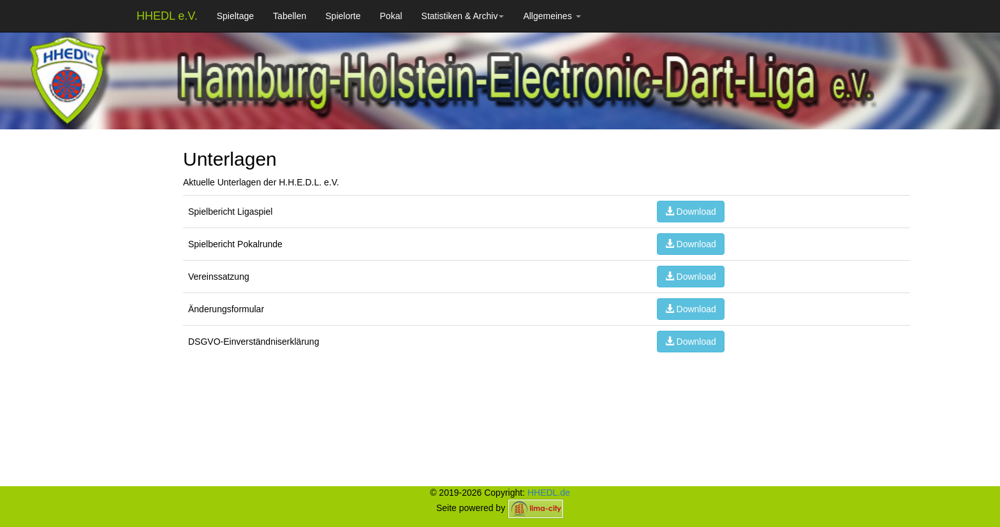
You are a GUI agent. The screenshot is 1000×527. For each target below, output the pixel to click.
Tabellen (289, 16)
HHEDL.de (548, 492)
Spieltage (235, 16)
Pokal (391, 16)
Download (690, 211)
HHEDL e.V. (167, 16)
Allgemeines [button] (551, 16)
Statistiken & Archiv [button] (463, 16)
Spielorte (342, 16)
